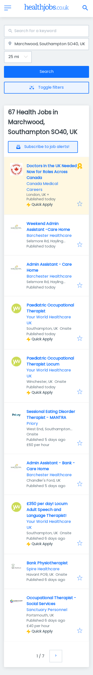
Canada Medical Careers (42, 186)
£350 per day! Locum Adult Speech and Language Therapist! (47, 509)
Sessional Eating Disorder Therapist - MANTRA (51, 414)
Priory (32, 423)
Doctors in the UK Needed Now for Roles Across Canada (52, 172)
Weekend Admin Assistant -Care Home (48, 226)
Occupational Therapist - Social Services (51, 601)
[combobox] (46, 31)
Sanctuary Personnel (47, 610)
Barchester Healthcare (49, 235)
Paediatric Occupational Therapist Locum (50, 361)
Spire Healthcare (43, 569)
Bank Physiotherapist (47, 563)
